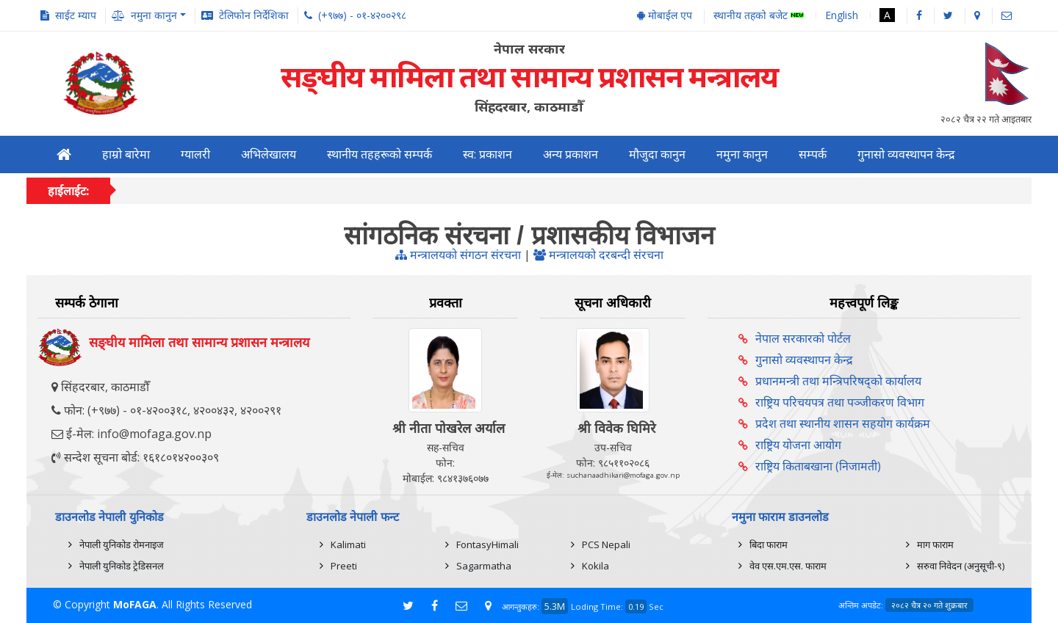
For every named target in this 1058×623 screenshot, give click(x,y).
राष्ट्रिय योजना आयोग (798, 445)
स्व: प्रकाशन (487, 154)
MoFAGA (134, 604)
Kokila (595, 565)
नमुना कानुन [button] (154, 15)
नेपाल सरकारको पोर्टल (803, 338)
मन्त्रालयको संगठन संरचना (458, 255)
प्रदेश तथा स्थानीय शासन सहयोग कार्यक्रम (842, 423)
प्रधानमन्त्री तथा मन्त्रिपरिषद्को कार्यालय (838, 381)
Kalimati (348, 544)
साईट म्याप (75, 15)
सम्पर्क (813, 154)
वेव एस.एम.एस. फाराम (788, 565)
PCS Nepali (606, 544)
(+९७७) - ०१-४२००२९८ (362, 15)
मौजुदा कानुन (657, 154)
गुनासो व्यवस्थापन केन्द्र (906, 154)
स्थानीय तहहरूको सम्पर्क (379, 154)
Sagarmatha (483, 565)
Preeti (344, 565)
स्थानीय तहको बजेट (758, 16)
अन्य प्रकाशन (570, 154)
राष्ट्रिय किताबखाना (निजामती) (818, 466)
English (841, 15)
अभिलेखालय (268, 154)
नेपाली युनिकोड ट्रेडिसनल (121, 565)
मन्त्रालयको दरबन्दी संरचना (598, 255)
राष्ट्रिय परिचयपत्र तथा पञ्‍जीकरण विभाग (839, 402)
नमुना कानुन (742, 154)
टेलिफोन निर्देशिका (254, 15)
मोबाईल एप (664, 15)
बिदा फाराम (768, 544)
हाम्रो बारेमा (126, 154)
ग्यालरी (195, 154)
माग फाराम (935, 544)
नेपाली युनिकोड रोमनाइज (121, 544)
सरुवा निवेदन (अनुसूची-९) (960, 565)
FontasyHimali (487, 544)
